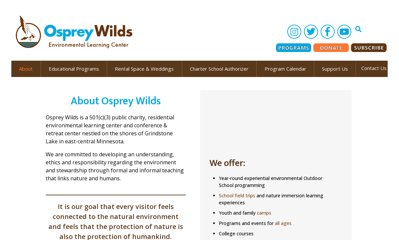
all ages (283, 223)
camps (264, 213)
